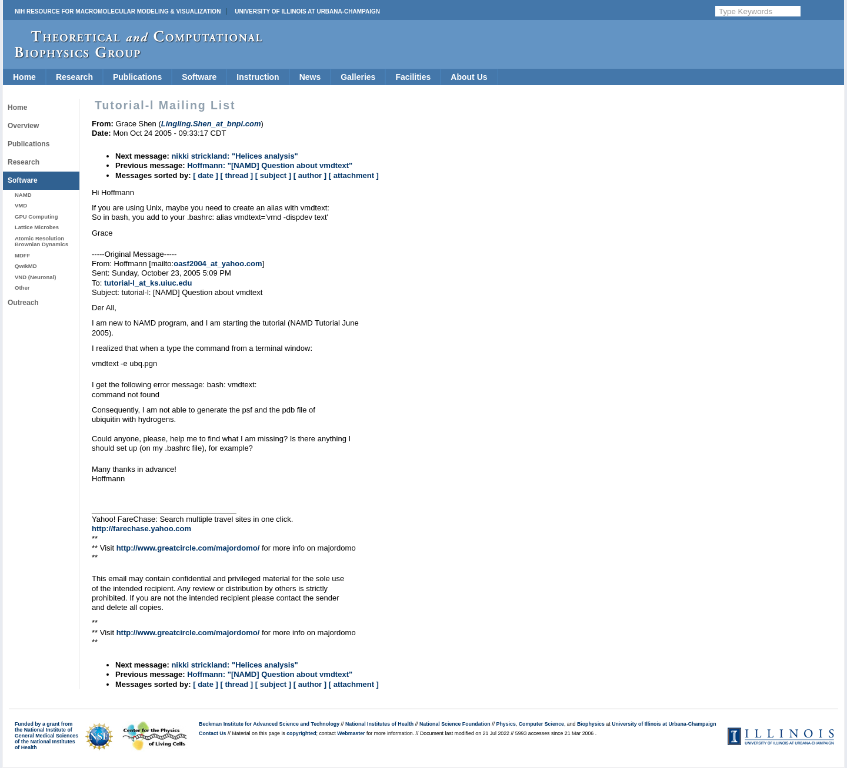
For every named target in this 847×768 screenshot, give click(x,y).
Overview (23, 126)
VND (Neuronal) (35, 277)
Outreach (23, 303)
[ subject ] (273, 175)
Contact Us (212, 733)
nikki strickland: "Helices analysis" (234, 156)
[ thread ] (236, 175)
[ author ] (310, 175)
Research (74, 77)
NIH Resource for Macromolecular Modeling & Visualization (118, 11)
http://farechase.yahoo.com (141, 528)
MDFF (22, 255)
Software (199, 77)
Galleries (358, 77)
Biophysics (591, 724)
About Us (469, 77)
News (310, 77)
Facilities (413, 77)
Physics (506, 724)
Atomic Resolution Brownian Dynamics (41, 241)
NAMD (23, 195)
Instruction (257, 77)
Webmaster (351, 733)
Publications (137, 77)
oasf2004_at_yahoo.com (218, 263)
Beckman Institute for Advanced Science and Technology (269, 724)
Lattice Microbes (37, 227)
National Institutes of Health (379, 724)
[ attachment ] (354, 175)
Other (22, 287)
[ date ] (205, 175)
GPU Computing (36, 216)
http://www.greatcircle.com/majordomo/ (188, 548)
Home (24, 77)
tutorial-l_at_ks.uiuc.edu (148, 283)
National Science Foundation (455, 724)
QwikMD (26, 266)
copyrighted (301, 733)
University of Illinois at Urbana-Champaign (307, 11)
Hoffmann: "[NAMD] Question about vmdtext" (269, 165)
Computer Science (541, 724)
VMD (21, 205)
